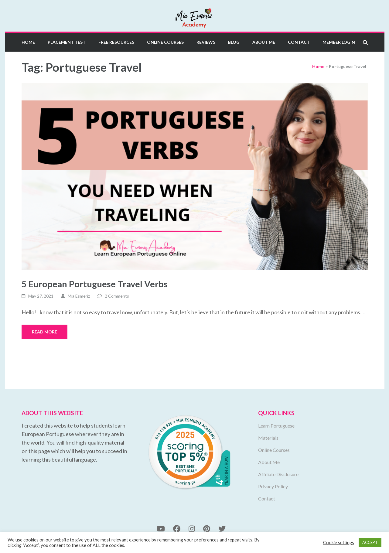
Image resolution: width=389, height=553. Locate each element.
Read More (44, 331)
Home (28, 42)
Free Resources (116, 42)
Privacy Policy (273, 486)
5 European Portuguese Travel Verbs (95, 283)
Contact (299, 42)
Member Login (338, 42)
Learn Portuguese (276, 425)
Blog (234, 42)
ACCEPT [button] (370, 542)
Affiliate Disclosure (278, 474)
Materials (268, 438)
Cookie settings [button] (338, 542)
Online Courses (165, 42)
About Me (263, 42)
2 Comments (117, 296)
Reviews (205, 42)
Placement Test (67, 42)
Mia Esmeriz (79, 296)
